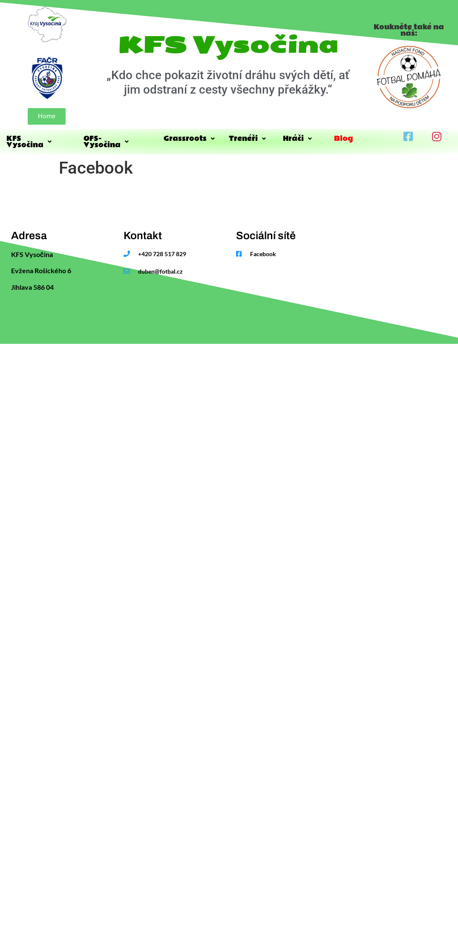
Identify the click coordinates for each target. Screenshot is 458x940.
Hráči (297, 138)
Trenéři (247, 138)
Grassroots (189, 138)
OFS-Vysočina (106, 141)
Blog (343, 138)
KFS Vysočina (29, 141)
